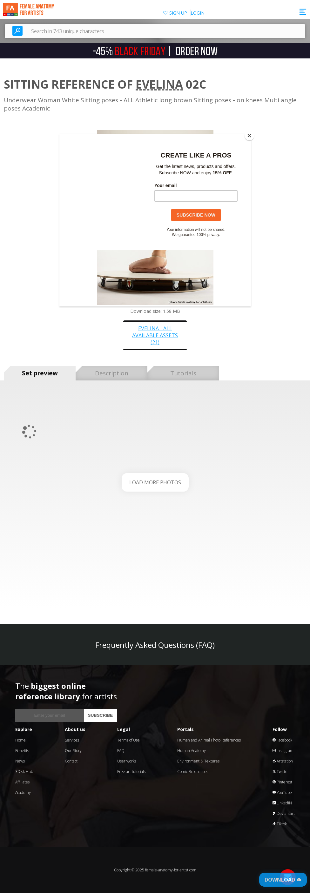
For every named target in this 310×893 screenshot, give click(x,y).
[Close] (249, 135)
